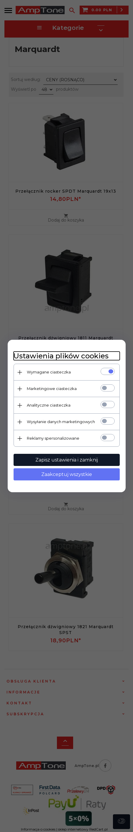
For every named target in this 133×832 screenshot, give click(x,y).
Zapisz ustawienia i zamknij (66, 460)
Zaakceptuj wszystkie (66, 474)
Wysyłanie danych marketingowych (61, 421)
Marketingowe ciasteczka (52, 388)
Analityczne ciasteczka (48, 405)
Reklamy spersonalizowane (53, 438)
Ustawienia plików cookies (61, 356)
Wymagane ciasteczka (49, 372)
